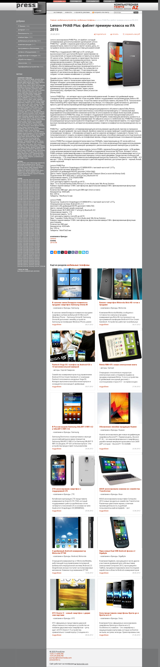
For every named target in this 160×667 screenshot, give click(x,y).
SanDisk (19, 135)
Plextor (36, 127)
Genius (25, 99)
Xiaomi (23, 150)
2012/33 (19, 190)
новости (68, 12)
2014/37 (31, 228)
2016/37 (25, 263)
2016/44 (19, 266)
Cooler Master (26, 90)
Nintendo (33, 119)
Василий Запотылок (24, 166)
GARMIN (25, 98)
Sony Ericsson (30, 138)
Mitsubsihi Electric (34, 115)
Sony (23, 138)
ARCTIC (24, 84)
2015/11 (19, 237)
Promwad (36, 130)
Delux (39, 92)
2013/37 (36, 209)
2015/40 (25, 248)
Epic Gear (41, 155)
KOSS (32, 107)
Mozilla (29, 118)
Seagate (32, 135)
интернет (23, 30)
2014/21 (31, 221)
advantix (37, 79)
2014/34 (36, 226)
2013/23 (25, 204)
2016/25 (31, 258)
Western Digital (35, 147)
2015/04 (25, 234)
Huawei (38, 102)
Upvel (31, 144)
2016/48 (42, 266)
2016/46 (31, 266)
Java (34, 105)
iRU (27, 105)
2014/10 (19, 218)
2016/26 (36, 258)
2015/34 (36, 245)
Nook (24, 121)
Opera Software (37, 122)
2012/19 (31, 184)
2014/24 (25, 223)
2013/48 (31, 214)
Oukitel (35, 124)
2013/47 (25, 214)
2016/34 (31, 262)
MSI (33, 118)
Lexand (40, 109)
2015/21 (31, 240)
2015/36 (25, 246)
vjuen (28, 163)
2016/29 (25, 260)
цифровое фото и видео (29, 56)
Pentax (42, 125)
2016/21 (31, 257)
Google (29, 101)
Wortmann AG (39, 149)
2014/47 (19, 232)
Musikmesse (39, 118)
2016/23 (19, 258)
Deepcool (25, 92)
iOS (40, 104)
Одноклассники (38, 153)
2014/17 (31, 220)
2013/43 (25, 212)
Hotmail (27, 102)
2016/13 (31, 255)
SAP (24, 135)
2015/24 (25, 241)
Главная (53, 20)
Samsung (42, 133)
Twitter (19, 144)
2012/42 (25, 193)
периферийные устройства (30, 67)
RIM (38, 132)
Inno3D (25, 156)
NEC (18, 119)
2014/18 (36, 220)
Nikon (28, 119)
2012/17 (19, 184)
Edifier (31, 93)
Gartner (30, 98)
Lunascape (20, 112)
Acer (23, 79)
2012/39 (31, 192)
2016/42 (31, 265)
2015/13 (31, 237)
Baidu (25, 85)
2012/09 (19, 181)
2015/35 (19, 246)
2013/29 (36, 206)
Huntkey (19, 156)
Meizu (42, 112)
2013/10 (25, 200)
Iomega (36, 104)
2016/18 (25, 257)
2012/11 (31, 181)
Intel (27, 104)
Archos (19, 84)
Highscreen (20, 102)
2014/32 (25, 226)
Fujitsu (19, 98)
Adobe (32, 79)
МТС (30, 153)
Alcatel (29, 81)
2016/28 (19, 260)
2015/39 (19, 248)
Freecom (33, 96)
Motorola (31, 116)
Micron (19, 115)
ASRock (33, 84)
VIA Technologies (33, 146)
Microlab (41, 113)
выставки (20, 271)
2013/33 (36, 207)
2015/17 (31, 238)
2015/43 (19, 249)
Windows (31, 149)
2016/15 (19, 257)
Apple (37, 82)
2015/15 (19, 238)
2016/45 (25, 266)
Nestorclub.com (82, 664)
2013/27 (25, 206)
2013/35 (25, 209)
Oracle (23, 124)
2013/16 (36, 201)
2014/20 (25, 221)
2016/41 (25, 265)
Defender (31, 92)
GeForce (40, 98)
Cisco (19, 88)
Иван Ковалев (33, 167)
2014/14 (19, 220)
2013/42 (19, 212)
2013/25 (36, 204)
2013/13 (19, 201)
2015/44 (25, 249)
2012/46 (25, 195)
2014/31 (19, 226)
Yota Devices (41, 150)
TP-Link (34, 142)
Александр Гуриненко (37, 163)
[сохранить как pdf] (131, 34)
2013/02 (25, 197)
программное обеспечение (30, 48)
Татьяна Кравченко (23, 175)
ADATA (27, 79)
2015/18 (36, 238)
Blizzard (27, 87)
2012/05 (19, 180)
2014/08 (31, 217)
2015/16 (25, 238)
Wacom (23, 147)
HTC (34, 102)
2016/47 (36, 266)
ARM (29, 84)
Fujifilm (38, 96)
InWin (31, 104)
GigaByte (39, 99)
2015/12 (25, 237)
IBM (42, 102)
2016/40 (19, 265)
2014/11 (25, 218)
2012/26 (25, 187)
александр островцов (24, 164)
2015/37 (31, 246)
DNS (23, 93)
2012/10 (25, 181)
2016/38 (31, 263)
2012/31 (31, 189)
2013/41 (36, 211)
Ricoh (34, 132)
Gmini (24, 101)
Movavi (19, 118)
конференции (28, 271)
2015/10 (36, 235)
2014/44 (25, 231)
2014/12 (31, 218)
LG (24, 110)
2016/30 (31, 260)
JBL (38, 105)
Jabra (31, 105)
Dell (36, 92)
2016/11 (19, 255)
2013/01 (19, 197)
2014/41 (31, 229)
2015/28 (25, 243)
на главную (58, 12)
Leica (30, 109)
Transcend (40, 142)
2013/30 (19, 207)
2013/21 (19, 204)
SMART (19, 138)
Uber (23, 144)
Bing (37, 85)
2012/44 (36, 193)
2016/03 (19, 252)
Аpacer (33, 152)
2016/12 (25, 255)
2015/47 (19, 251)
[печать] (114, 34)
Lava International (22, 109)
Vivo (18, 147)
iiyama (24, 104)
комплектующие (26, 44)
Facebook (30, 95)
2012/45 (19, 195)
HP (31, 102)
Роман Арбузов (30, 172)
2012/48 (36, 195)
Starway (36, 138)
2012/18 (25, 184)
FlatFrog (19, 96)
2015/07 (19, 235)
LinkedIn (28, 110)
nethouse (23, 119)
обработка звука (26, 59)
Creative (41, 90)
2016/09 (31, 254)
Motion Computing (22, 116)
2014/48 (25, 232)
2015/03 (19, 234)
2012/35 (31, 190)
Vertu (25, 146)
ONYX (30, 122)
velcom (39, 144)
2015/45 (31, 249)
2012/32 (36, 189)
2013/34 (19, 209)
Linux (33, 110)
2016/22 (36, 257)
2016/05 (31, 252)
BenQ (33, 85)
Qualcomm (20, 132)
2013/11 (31, 200)
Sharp (37, 135)
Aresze (35, 155)
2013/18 (25, 203)
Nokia (39, 119)
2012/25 (19, 187)
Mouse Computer (40, 116)
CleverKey (28, 88)
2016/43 (36, 265)
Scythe (28, 135)
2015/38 (36, 246)
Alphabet (40, 81)
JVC (41, 105)
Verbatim (20, 146)
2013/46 (19, 214)
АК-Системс (39, 152)
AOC (33, 82)
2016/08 (25, 254)
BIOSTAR (42, 85)
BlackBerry (20, 87)
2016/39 (36, 263)
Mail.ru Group (29, 112)
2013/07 (31, 198)
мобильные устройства (29, 41)
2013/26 (19, 206)
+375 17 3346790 (56, 654)
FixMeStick (37, 95)
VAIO (35, 144)
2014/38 (36, 228)
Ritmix (42, 132)
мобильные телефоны (86, 20)
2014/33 (31, 226)
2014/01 (36, 214)
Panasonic (27, 125)
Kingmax (30, 156)
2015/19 (19, 240)
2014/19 (19, 221)
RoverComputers (28, 133)
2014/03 (25, 215)
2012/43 (31, 193)
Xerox (19, 150)
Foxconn (27, 96)
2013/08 (36, 198)
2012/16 (36, 183)
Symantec (20, 141)
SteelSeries (20, 139)
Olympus (24, 122)
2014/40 (25, 229)
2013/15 (31, 201)
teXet (36, 141)
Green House (35, 101)
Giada (34, 99)
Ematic (35, 93)
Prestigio (20, 130)
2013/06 (25, 198)
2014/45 (31, 231)
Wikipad (19, 149)
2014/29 (31, 224)
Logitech (38, 110)
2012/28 (36, 187)
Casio (41, 87)
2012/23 (31, 186)
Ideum (19, 104)
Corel (32, 90)
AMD (24, 82)
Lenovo (35, 109)
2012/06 (25, 180)
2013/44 (31, 212)
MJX (42, 115)
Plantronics (30, 127)
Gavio (35, 98)
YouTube (20, 152)
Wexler (43, 147)
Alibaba (34, 81)
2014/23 (19, 223)
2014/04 (31, 215)
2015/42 (36, 248)
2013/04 (36, 197)
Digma (19, 93)
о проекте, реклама (82, 12)
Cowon (37, 90)
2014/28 (25, 224)
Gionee (19, 101)
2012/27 (31, 187)
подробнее (56, 324)
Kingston (27, 107)
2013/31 (25, 207)
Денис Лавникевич (37, 166)
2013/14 (25, 201)
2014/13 (36, 218)
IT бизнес (24, 26)
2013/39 (25, 211)
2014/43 (19, 231)
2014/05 (36, 215)
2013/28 (31, 206)
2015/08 (25, 235)
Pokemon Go (28, 129)
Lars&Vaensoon (38, 156)
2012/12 (36, 181)
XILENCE (29, 150)
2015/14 (36, 237)
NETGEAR (20, 158)
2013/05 (19, 198)
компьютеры (25, 37)
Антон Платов (35, 164)
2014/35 (19, 228)
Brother (32, 87)
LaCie (41, 107)
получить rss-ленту (100, 12)
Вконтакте (25, 153)
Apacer (30, 155)
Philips (19, 127)
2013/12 (36, 200)
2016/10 (36, 254)
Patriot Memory (35, 125)
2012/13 (19, 183)
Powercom (41, 129)
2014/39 (19, 229)
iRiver (23, 105)
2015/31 (19, 245)
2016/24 (25, 258)
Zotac (25, 152)
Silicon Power (21, 136)
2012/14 (25, 183)
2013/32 (31, 207)
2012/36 (36, 190)
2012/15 (31, 183)
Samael (23, 163)
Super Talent (28, 139)
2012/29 (19, 189)
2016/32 (19, 262)
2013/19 (31, 203)
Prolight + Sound (28, 130)
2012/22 (25, 186)
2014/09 (36, 217)
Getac (30, 99)
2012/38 (25, 192)
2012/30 (25, 189)
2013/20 (36, 203)
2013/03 (31, 197)
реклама (36, 271)
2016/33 (25, 262)
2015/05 (31, 234)
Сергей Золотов (27, 173)
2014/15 (25, 220)
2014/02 (19, 215)
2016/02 (36, 251)
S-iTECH (36, 133)
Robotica (19, 133)
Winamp (25, 149)
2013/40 (31, 211)
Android (29, 82)
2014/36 (25, 228)
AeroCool (20, 81)
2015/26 (36, 241)
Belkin (29, 85)
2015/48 (25, 251)
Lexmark (20, 110)
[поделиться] (100, 34)
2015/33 (31, 245)
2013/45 (36, 212)
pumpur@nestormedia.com (61, 658)
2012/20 (36, 184)
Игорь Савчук (26, 169)
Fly (24, 96)
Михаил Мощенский (32, 170)
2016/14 (36, 255)
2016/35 (36, 262)
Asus (37, 84)
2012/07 (31, 180)
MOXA (24, 118)
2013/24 (31, 204)
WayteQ (27, 147)
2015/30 (36, 243)
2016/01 (31, 251)
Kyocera (36, 107)
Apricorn (42, 82)
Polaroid (35, 129)
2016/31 (36, 260)
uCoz (27, 144)
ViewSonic (42, 146)
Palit (21, 125)
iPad (43, 104)
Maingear (37, 112)
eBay (26, 93)
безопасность (25, 33)
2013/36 (31, 209)
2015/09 (31, 235)
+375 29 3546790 (56, 656)
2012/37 (19, 192)
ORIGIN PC (29, 124)
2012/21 (19, 186)
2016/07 (19, 254)
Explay (25, 95)
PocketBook (20, 129)
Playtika (19, 155)
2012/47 (31, 195)
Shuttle (42, 135)
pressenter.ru (55, 660)
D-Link (19, 92)
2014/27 (19, 224)
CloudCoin (35, 88)
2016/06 (36, 252)
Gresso (42, 101)
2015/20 (25, 240)
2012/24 (36, 186)
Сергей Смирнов (38, 173)
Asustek (19, 85)
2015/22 (36, 240)
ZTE (28, 152)
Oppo (19, 124)
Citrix (22, 88)
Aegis (42, 79)
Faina (19, 163)
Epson (40, 93)
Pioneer (24, 127)
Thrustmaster (21, 142)
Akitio (25, 81)
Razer (30, 132)
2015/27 (19, 243)
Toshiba (28, 142)
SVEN (34, 139)
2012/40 (36, 192)
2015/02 (36, 232)
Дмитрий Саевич (23, 167)
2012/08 (36, 180)
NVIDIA (29, 121)
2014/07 (25, 217)
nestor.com (59, 1)
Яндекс (25, 155)
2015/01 (31, 232)
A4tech (19, 79)
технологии (24, 63)
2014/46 (36, 231)
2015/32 (25, 245)
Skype (34, 136)
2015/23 (19, 241)
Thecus (41, 141)
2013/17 (19, 203)
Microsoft (25, 115)
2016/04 (25, 252)
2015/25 (31, 241)
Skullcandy (29, 136)
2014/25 (31, 223)
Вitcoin (19, 153)
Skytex (39, 136)
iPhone (19, 105)
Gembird (20, 99)
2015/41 (31, 248)
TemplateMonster (29, 141)
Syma (38, 139)
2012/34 (25, 190)
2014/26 (36, 223)
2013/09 (19, 200)
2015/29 (31, 243)
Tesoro (26, 158)
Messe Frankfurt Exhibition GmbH (27, 113)
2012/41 (19, 193)
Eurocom (19, 95)
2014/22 (36, 221)
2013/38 (19, 211)
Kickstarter (20, 107)
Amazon (19, 82)
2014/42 (36, 229)
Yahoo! (34, 150)
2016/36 (19, 263)
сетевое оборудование (29, 52)
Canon (37, 87)
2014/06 (19, 217)
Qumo (26, 132)
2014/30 (36, 224)
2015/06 (36, 234)
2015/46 (36, 249)
